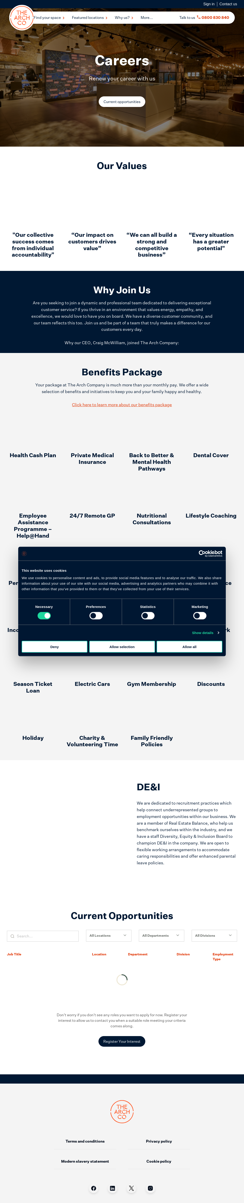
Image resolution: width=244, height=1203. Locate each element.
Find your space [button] (49, 17)
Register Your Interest (121, 1004)
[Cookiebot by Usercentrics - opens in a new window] (202, 553)
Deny (54, 647)
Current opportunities (122, 101)
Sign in (209, 4)
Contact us (228, 4)
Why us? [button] (124, 17)
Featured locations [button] (89, 17)
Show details (203, 633)
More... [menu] (147, 17)
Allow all (189, 647)
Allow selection (121, 647)
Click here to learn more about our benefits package (122, 367)
